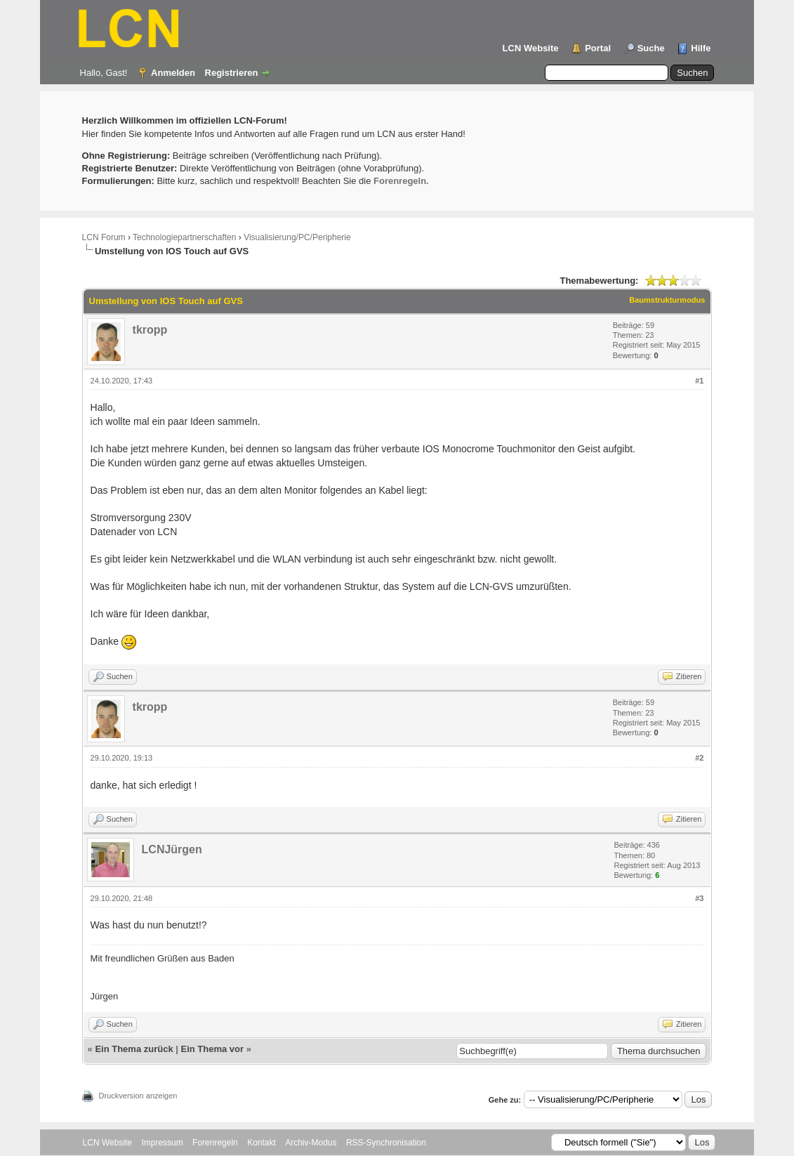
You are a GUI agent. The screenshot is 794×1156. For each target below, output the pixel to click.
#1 (699, 380)
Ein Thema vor (212, 1049)
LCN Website (531, 48)
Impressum (162, 1143)
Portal (598, 48)
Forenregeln (215, 1143)
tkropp (150, 330)
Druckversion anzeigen (138, 1095)
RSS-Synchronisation (386, 1143)
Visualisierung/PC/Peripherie (297, 237)
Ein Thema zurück (134, 1049)
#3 (699, 898)
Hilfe (700, 48)
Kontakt (261, 1143)
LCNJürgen (172, 849)
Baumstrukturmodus (667, 300)
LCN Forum (104, 237)
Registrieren (231, 72)
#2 (699, 758)
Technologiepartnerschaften (184, 237)
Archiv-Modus (310, 1143)
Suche (651, 48)
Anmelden (173, 72)
